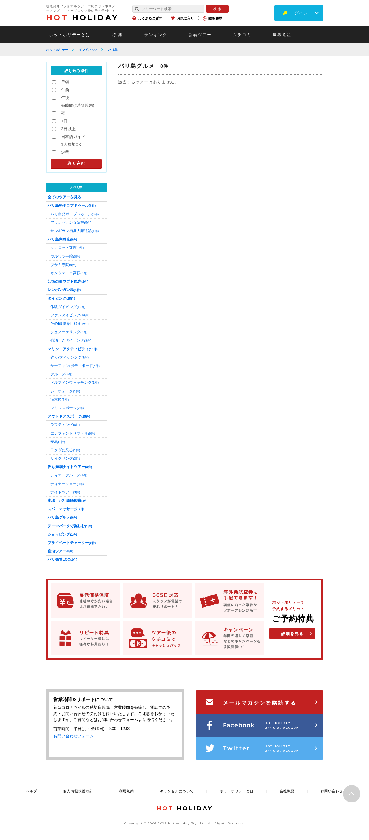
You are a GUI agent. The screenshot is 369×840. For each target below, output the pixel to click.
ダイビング (61, 298)
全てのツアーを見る (64, 197)
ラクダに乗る (65, 450)
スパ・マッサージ (66, 509)
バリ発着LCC (62, 559)
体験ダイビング (68, 307)
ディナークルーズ (68, 475)
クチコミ (242, 34)
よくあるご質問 (150, 18)
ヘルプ (31, 791)
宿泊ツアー (60, 551)
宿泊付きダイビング (70, 340)
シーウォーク (65, 391)
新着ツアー (200, 34)
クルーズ (61, 374)
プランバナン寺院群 (70, 222)
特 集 (117, 34)
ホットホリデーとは (70, 34)
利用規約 (126, 791)
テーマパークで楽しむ (70, 526)
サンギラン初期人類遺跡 (74, 231)
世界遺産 (282, 34)
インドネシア (88, 49)
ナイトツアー (65, 492)
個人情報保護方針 (78, 791)
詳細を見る (292, 633)
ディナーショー (67, 484)
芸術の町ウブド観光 (68, 281)
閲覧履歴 (215, 18)
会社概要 (287, 791)
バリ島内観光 (62, 239)
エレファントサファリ (72, 433)
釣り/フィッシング (69, 357)
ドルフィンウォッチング (74, 382)
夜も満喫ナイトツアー (70, 467)
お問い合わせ (332, 791)
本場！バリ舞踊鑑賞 (68, 500)
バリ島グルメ (62, 517)
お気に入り (185, 18)
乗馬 (57, 441)
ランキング (155, 34)
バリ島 (113, 49)
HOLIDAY (82, 17)
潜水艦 (59, 399)
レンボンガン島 (64, 290)
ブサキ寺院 (63, 264)
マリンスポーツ (67, 408)
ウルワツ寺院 (65, 256)
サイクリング (65, 458)
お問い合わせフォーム (73, 736)
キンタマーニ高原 (68, 273)
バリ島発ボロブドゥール (72, 205)
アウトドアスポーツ (69, 416)
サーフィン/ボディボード (75, 366)
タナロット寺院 (67, 247)
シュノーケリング (68, 332)
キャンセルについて (177, 791)
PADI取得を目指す (69, 323)
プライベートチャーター (72, 543)
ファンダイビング (69, 315)
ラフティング (65, 424)
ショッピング (62, 534)
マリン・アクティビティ (73, 349)
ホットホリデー (57, 49)
